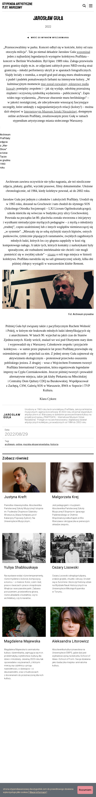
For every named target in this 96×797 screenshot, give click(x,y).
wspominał (83, 52)
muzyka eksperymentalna (36, 554)
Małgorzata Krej (65, 607)
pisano (52, 364)
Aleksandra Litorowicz (70, 751)
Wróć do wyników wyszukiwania (50, 38)
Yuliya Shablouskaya (21, 677)
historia (54, 554)
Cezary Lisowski (65, 677)
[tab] (84, 6)
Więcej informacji (37, 792)
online (19, 554)
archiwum (10, 554)
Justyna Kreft (15, 607)
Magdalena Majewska (22, 751)
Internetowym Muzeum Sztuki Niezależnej (50, 111)
